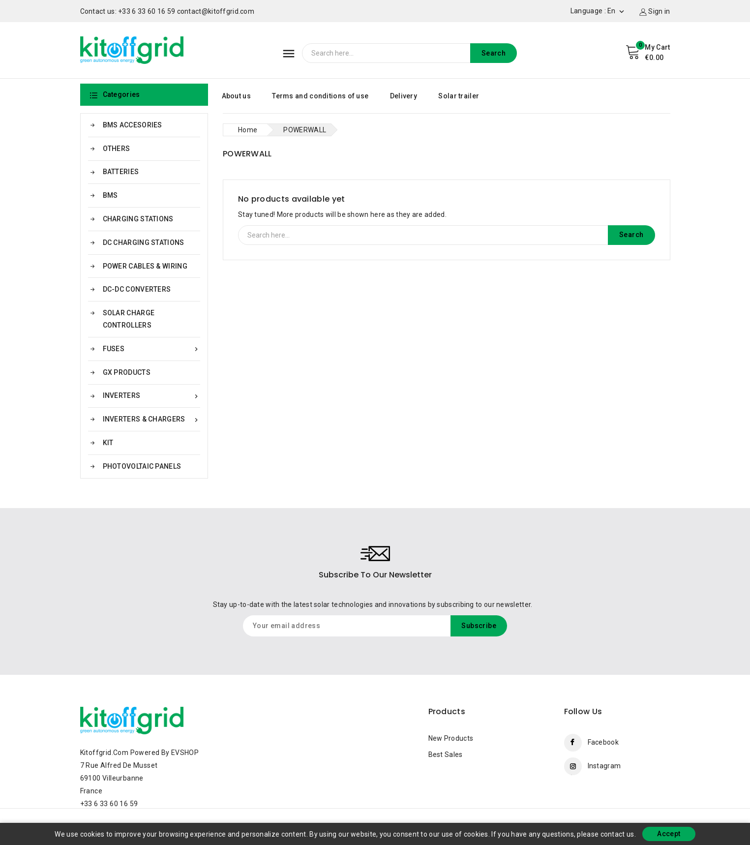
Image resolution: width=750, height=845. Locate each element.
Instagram (604, 766)
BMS (110, 195)
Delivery (403, 96)
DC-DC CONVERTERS (137, 289)
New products (451, 738)
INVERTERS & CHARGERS (151, 419)
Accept (668, 834)
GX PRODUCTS (126, 372)
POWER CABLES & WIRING (145, 266)
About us (236, 96)
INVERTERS (151, 396)
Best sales (445, 754)
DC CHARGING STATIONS (143, 242)
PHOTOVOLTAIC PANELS (142, 466)
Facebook (603, 742)
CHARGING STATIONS (138, 219)
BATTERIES (121, 172)
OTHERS (116, 148)
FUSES (151, 349)
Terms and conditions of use (320, 96)
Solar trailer (458, 96)
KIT (108, 443)
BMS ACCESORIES (132, 125)
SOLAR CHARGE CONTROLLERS (129, 319)
